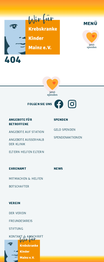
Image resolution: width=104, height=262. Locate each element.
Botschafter (19, 186)
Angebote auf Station (26, 132)
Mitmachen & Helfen (26, 179)
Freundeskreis (20, 221)
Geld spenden (65, 130)
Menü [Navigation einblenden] (90, 23)
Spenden (61, 119)
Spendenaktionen (68, 137)
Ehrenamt (17, 168)
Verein (14, 203)
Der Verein (17, 213)
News (58, 168)
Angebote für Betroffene (20, 121)
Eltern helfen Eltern (26, 152)
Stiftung (16, 229)
